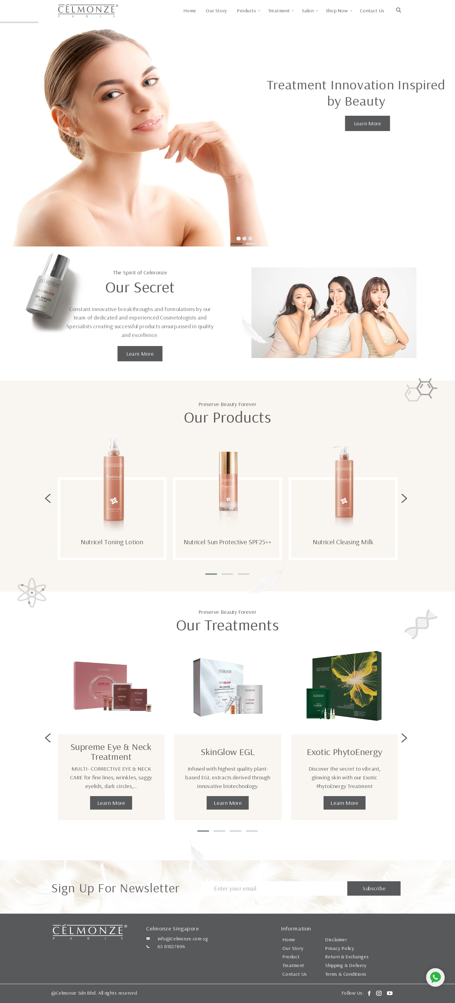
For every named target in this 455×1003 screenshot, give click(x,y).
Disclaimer (336, 939)
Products (246, 10)
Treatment (279, 10)
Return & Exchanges (347, 957)
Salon (308, 10)
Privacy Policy (339, 948)
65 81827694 (171, 946)
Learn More (367, 123)
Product (291, 957)
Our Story (216, 10)
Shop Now (337, 10)
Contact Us (372, 10)
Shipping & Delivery (345, 965)
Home (189, 10)
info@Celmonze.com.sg (183, 939)
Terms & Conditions (345, 974)
